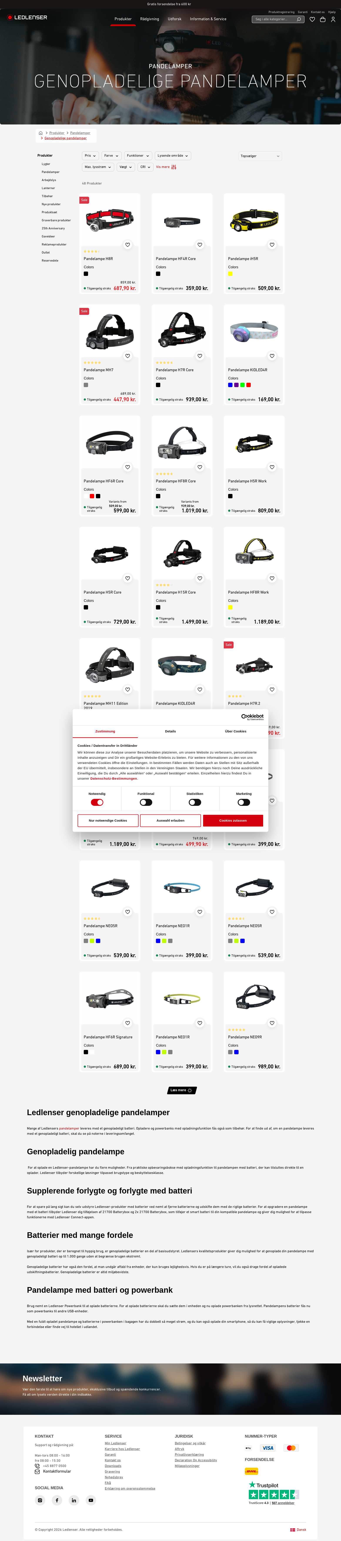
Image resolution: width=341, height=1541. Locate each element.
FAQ (108, 1483)
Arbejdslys (49, 180)
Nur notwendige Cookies (108, 820)
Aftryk (179, 1449)
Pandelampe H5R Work (247, 481)
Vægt (126, 167)
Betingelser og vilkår (190, 1443)
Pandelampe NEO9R (245, 1037)
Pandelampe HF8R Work (248, 593)
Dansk (298, 1530)
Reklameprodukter (54, 244)
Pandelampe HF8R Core (176, 481)
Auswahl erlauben (170, 820)
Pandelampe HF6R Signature (108, 1037)
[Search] (298, 19)
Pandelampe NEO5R (100, 926)
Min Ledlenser (115, 1443)
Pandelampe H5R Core (102, 593)
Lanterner (48, 188)
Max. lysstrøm (98, 167)
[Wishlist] (312, 19)
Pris (90, 156)
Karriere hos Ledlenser (122, 1449)
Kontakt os (318, 12)
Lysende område (173, 156)
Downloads (113, 1466)
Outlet (46, 252)
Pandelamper (51, 172)
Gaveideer (48, 236)
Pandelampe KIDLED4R (247, 370)
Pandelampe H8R (98, 259)
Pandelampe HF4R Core (176, 259)
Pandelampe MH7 (99, 370)
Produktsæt (49, 212)
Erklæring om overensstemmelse (130, 1489)
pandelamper (69, 1128)
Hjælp (332, 12)
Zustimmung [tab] (105, 731)
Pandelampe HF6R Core (104, 481)
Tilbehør (47, 196)
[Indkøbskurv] (322, 19)
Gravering (112, 1472)
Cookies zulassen (233, 820)
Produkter (45, 156)
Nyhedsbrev (114, 1477)
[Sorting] (260, 156)
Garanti (303, 12)
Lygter (46, 164)
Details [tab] (170, 731)
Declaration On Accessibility (196, 1460)
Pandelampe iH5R (243, 259)
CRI (145, 167)
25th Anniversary (53, 228)
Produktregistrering (281, 12)
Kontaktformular (57, 1472)
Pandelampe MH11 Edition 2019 (106, 706)
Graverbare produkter (56, 220)
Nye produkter (51, 204)
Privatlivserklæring (189, 1455)
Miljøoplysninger (187, 1466)
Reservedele (50, 260)
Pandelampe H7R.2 (244, 704)
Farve (111, 156)
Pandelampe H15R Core (176, 593)
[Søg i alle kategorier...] (272, 19)
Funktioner (138, 156)
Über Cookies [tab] (235, 731)
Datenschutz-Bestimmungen (113, 778)
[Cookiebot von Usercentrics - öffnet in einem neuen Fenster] (245, 717)
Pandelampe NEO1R (173, 926)
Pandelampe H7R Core (175, 370)
